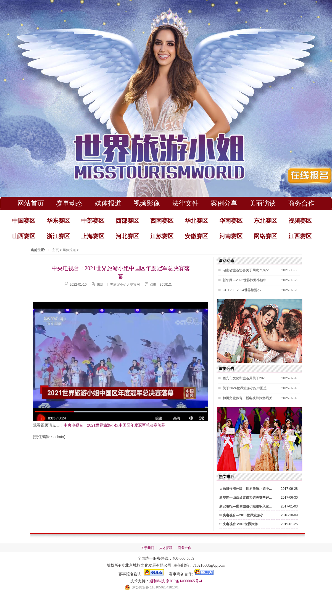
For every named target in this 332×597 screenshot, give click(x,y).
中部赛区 (92, 220)
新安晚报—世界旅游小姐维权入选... (245, 506)
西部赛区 (127, 220)
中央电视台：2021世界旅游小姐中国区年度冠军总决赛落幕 (114, 425)
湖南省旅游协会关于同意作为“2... (247, 270)
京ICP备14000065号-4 (184, 581)
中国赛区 (23, 220)
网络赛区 (265, 236)
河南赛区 (231, 236)
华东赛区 (58, 220)
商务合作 (301, 203)
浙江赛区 (58, 236)
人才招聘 (166, 548)
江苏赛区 (161, 236)
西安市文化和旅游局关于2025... (246, 378)
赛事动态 (69, 203)
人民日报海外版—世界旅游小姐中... (245, 489)
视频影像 (146, 203)
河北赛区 (127, 236)
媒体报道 (108, 203)
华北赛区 (196, 220)
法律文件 (185, 203)
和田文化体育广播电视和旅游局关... (249, 398)
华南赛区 (231, 220)
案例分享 (224, 203)
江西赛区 (300, 236)
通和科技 (157, 581)
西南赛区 (161, 220)
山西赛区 (23, 236)
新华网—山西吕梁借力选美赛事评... (245, 497)
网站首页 (30, 203)
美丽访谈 (262, 203)
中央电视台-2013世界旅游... (239, 524)
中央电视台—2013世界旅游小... (242, 515)
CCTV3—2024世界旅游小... (243, 290)
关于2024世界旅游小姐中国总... (246, 388)
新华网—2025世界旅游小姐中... (246, 280)
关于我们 (147, 548)
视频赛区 (300, 220)
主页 (55, 250)
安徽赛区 (196, 236)
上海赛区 (92, 236)
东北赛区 (265, 220)
